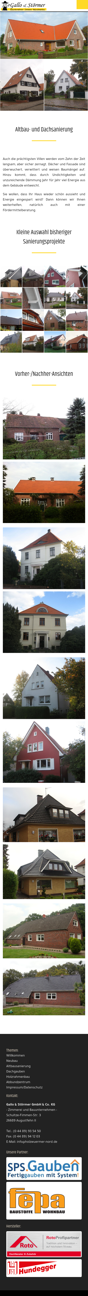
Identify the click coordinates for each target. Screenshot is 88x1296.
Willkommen (15, 1056)
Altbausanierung (18, 1066)
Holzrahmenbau (18, 1077)
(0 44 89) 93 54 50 (27, 1131)
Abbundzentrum (18, 1082)
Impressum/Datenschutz (24, 1088)
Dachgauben (15, 1072)
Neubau (12, 1061)
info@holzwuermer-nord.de (37, 1142)
